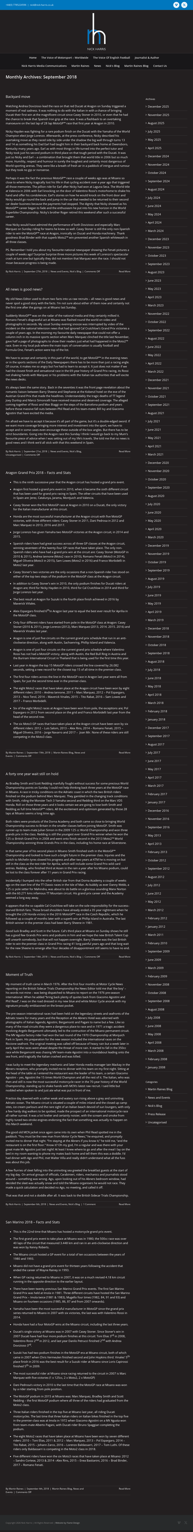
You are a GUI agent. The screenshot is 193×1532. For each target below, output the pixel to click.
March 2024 (156, 231)
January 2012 (156, 926)
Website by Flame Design (67, 1522)
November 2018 (158, 636)
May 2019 (154, 603)
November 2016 (158, 819)
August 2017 (156, 744)
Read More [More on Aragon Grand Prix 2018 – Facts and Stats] (124, 752)
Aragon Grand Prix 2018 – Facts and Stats (38, 472)
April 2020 (155, 529)
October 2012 (157, 860)
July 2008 (154, 1017)
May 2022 (154, 355)
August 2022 (156, 338)
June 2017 (154, 761)
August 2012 (156, 877)
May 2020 (154, 520)
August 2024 (156, 189)
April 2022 (155, 363)
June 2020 (154, 512)
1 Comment (89, 1204)
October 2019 (157, 562)
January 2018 (156, 719)
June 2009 (154, 960)
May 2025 (154, 139)
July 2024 (154, 198)
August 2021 (156, 413)
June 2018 (154, 678)
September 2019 (159, 570)
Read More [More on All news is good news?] (124, 451)
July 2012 (154, 885)
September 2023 (159, 264)
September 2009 (159, 951)
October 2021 (157, 396)
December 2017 (158, 728)
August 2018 (156, 661)
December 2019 (158, 545)
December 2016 (158, 810)
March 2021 (156, 454)
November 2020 (158, 471)
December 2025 (158, 106)
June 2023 (154, 280)
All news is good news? (24, 289)
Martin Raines (16, 752)
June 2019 (154, 595)
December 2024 (158, 156)
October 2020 (157, 479)
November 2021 (158, 388)
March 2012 (156, 910)
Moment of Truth (19, 974)
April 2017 (155, 777)
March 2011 (156, 935)
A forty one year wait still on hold (32, 774)
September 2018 (159, 653)
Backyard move (18, 96)
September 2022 (159, 330)
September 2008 (159, 1001)
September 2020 (159, 487)
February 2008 (157, 1059)
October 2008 (157, 993)
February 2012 (157, 918)
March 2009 (156, 968)
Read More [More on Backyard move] (124, 271)
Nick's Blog (75, 271)
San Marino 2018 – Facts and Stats (33, 1222)
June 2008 (154, 1026)
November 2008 (158, 984)
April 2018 (155, 695)
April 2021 (155, 446)
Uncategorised (13, 454)
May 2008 (154, 1034)
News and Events (60, 271)
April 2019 (155, 612)
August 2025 (156, 123)
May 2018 (154, 686)
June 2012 (154, 893)
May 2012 (154, 901)
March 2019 (156, 620)
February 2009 (157, 976)
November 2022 (158, 314)
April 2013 (155, 844)
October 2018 (157, 645)
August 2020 (156, 496)
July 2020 (154, 504)
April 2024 (155, 222)
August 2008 (156, 1009)
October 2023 (157, 255)
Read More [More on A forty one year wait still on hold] (124, 956)
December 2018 (158, 628)
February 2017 (157, 794)
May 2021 (154, 438)
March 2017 (156, 786)
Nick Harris (15, 271)
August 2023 (156, 272)
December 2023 (158, 239)
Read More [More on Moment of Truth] (124, 1204)
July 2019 (154, 587)
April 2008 (155, 1042)
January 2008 (156, 1067)
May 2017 (154, 769)
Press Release (157, 1114)
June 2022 (154, 347)
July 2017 (154, 752)
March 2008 (156, 1051)
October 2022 (157, 322)
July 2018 (154, 670)
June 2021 (154, 429)
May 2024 (154, 214)
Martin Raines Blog (63, 752)
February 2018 (157, 711)
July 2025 (154, 131)
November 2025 (158, 115)
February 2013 (157, 852)
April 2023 (155, 297)
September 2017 (159, 736)
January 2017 (156, 802)
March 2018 (156, 703)
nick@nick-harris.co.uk (41, 4)
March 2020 (156, 537)
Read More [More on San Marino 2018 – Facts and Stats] (124, 1488)
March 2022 (156, 371)
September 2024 (159, 181)
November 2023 (158, 247)
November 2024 (158, 164)
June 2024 (154, 206)
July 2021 (154, 421)
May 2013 (154, 835)
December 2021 (158, 380)
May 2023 (154, 289)
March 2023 (156, 305)
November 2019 (158, 554)
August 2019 (156, 579)
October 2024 (157, 173)
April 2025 (155, 148)
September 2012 (159, 868)
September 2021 (159, 405)
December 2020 (158, 463)
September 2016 (159, 827)
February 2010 (157, 943)
